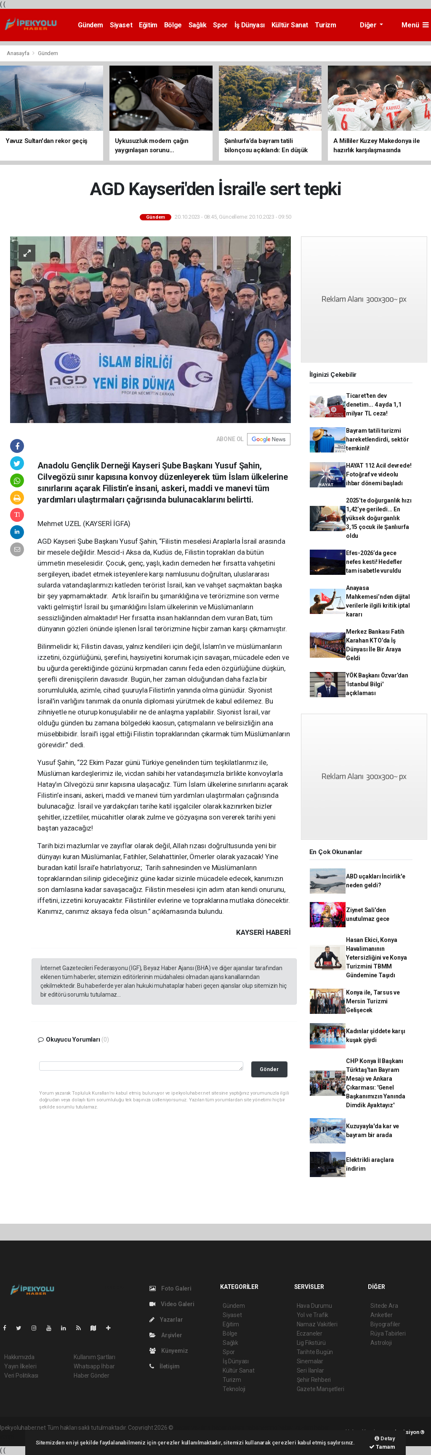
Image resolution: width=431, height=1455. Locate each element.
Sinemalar (310, 1361)
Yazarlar (166, 1319)
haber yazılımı (192, 1427)
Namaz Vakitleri (317, 1324)
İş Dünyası (249, 25)
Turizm (325, 25)
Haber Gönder (91, 1375)
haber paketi (228, 1427)
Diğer (369, 25)
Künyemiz (168, 1350)
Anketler (381, 1315)
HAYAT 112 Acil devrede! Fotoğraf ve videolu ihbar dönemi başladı (379, 474)
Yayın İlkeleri (20, 1366)
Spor (220, 25)
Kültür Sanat (289, 25)
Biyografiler (385, 1324)
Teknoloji (234, 1389)
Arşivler (165, 1335)
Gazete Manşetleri (320, 1389)
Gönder (269, 1069)
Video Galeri (171, 1304)
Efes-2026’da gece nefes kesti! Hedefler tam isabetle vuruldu (374, 562)
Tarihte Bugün (315, 1352)
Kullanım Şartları (94, 1357)
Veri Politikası (21, 1375)
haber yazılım (295, 1427)
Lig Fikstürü (311, 1342)
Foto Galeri (170, 1288)
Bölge (173, 25)
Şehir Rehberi (314, 1379)
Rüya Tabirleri (387, 1333)
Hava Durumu (314, 1305)
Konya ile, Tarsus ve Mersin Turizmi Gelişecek (373, 1001)
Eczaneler (309, 1333)
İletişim (164, 1366)
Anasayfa (18, 53)
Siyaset (121, 25)
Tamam (382, 1447)
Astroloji (380, 1342)
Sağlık (198, 25)
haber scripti (261, 1427)
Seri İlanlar (310, 1370)
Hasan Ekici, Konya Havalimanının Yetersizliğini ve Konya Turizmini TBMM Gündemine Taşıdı (376, 957)
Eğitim (148, 25)
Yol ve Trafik (313, 1315)
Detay (385, 1438)
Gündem (90, 25)
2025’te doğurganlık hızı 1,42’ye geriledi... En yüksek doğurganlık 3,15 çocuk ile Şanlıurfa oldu (378, 518)
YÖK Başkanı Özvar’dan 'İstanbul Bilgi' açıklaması (377, 684)
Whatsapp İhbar (94, 1366)
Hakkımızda (19, 1357)
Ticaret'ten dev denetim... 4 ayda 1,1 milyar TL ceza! (374, 404)
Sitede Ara (384, 1305)
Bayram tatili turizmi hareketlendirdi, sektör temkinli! (377, 439)
